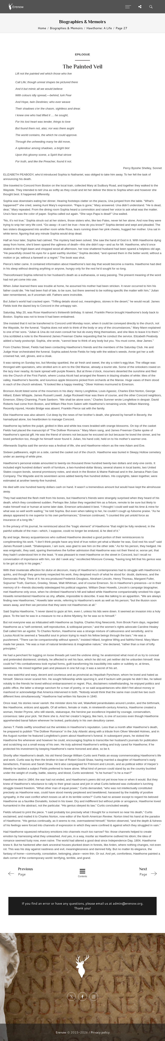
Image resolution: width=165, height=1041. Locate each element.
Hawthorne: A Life (99, 28)
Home (42, 28)
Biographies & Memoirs (66, 28)
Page (35, 871)
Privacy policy (100, 1032)
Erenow (61, 1032)
